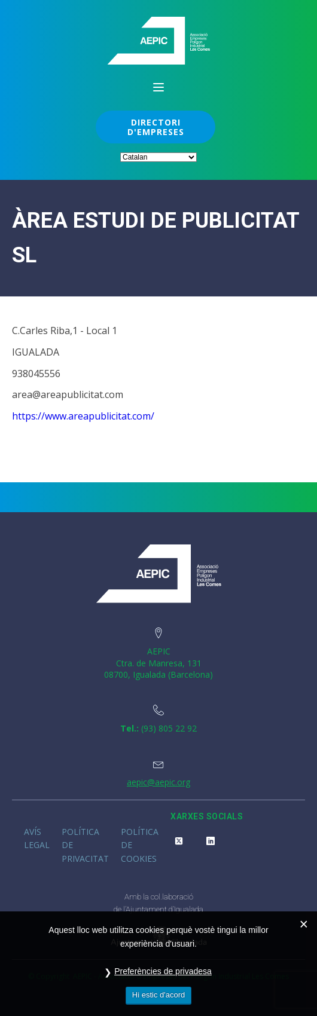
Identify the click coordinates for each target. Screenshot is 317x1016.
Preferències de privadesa (163, 971)
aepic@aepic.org (158, 782)
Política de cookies (139, 845)
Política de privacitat (85, 845)
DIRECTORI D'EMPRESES (155, 127)
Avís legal (37, 838)
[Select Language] (158, 157)
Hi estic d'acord (158, 994)
